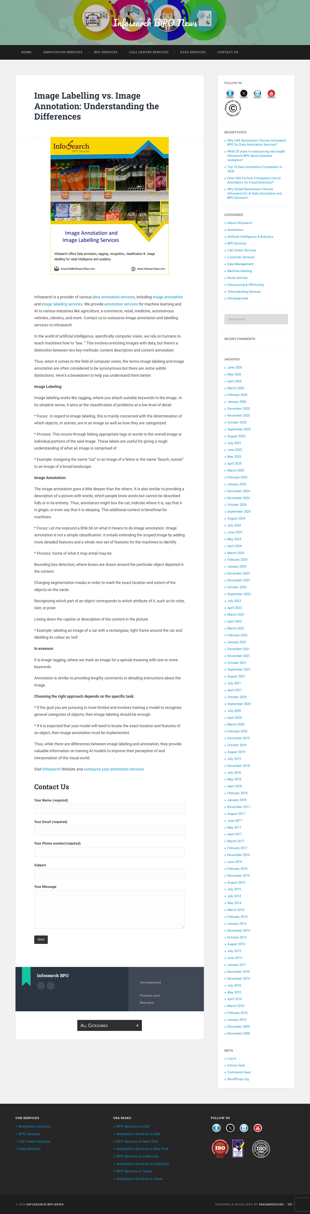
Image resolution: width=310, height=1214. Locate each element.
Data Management (240, 264)
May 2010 (234, 993)
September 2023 (239, 594)
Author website (50, 986)
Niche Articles (237, 278)
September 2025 (239, 430)
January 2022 (236, 642)
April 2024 (234, 546)
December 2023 (238, 574)
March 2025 (235, 471)
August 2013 (236, 944)
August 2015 (236, 883)
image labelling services (62, 304)
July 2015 (234, 890)
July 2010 (234, 986)
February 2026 (237, 395)
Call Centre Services (149, 52)
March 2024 (235, 553)
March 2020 (235, 725)
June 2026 (234, 368)
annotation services (121, 304)
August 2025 (236, 437)
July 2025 (234, 443)
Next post (147, 1003)
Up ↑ (291, 1204)
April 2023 (234, 608)
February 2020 (237, 732)
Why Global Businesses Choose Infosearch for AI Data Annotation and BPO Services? (254, 194)
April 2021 (234, 691)
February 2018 (237, 793)
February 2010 (237, 1013)
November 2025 (238, 416)
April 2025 (234, 464)
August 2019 (236, 752)
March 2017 (235, 842)
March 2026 (235, 388)
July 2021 (234, 684)
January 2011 (236, 965)
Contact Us (227, 52)
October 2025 (236, 423)
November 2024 (238, 498)
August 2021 (236, 677)
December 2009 (238, 1027)
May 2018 (234, 780)
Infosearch (51, 769)
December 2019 (238, 739)
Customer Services (241, 258)
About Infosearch (239, 223)
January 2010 (236, 1020)
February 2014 (237, 917)
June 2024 (234, 533)
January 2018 (236, 800)
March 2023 (235, 615)
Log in (231, 1059)
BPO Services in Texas (134, 1171)
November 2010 (238, 979)
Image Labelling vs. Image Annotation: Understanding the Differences (99, 106)
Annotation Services (62, 52)
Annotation (235, 230)
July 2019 (234, 759)
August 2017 (236, 814)
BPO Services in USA (133, 1127)
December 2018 (238, 766)
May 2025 (234, 457)
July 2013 (234, 951)
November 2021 (238, 656)
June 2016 (234, 862)
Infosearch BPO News (155, 22)
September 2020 (239, 704)
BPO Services (106, 52)
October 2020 (236, 697)
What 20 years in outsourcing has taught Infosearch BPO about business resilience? (256, 156)
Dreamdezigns (271, 1204)
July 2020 (234, 711)
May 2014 (234, 903)
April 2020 (234, 718)
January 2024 (236, 567)
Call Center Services (241, 251)
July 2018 (234, 773)
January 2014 (236, 924)
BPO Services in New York (137, 1141)
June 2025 (234, 450)
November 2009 (238, 1034)
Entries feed (236, 1066)
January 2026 (236, 402)
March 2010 (235, 1006)
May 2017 (234, 828)
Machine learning (239, 271)
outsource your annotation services (114, 769)
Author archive (41, 986)
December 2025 (238, 409)
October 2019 (236, 745)
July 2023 (234, 601)
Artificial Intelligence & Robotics (250, 237)
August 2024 (236, 519)
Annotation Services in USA (138, 1134)
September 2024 (239, 512)
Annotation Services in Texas (139, 1178)
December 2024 (238, 491)
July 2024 (234, 526)
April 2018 (234, 787)
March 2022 (235, 629)
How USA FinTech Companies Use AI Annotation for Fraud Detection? (254, 181)
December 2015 (238, 876)
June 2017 (234, 821)
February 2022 (237, 636)
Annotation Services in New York (142, 1149)
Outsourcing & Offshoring (245, 285)
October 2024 (236, 505)
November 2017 (238, 807)
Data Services (193, 52)
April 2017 (234, 835)
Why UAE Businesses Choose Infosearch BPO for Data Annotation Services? (256, 143)
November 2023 (238, 581)
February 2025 (237, 478)
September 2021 (239, 670)
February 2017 (237, 848)
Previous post (150, 996)
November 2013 (238, 931)
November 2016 (238, 855)
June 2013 (234, 958)
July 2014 (234, 896)
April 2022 (234, 622)
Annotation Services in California (142, 1163)
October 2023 (236, 588)
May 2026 (234, 375)
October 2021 (236, 663)
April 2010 (234, 999)
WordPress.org (238, 1080)
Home (26, 52)
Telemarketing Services (244, 292)
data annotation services (114, 297)
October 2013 (236, 938)
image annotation (168, 297)
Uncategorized (150, 983)
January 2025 (236, 485)
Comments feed (238, 1073)
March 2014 (235, 910)
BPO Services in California (137, 1156)
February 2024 (237, 560)
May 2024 (234, 540)
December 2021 (238, 649)
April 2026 (234, 382)
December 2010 (238, 972)
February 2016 (237, 869)
